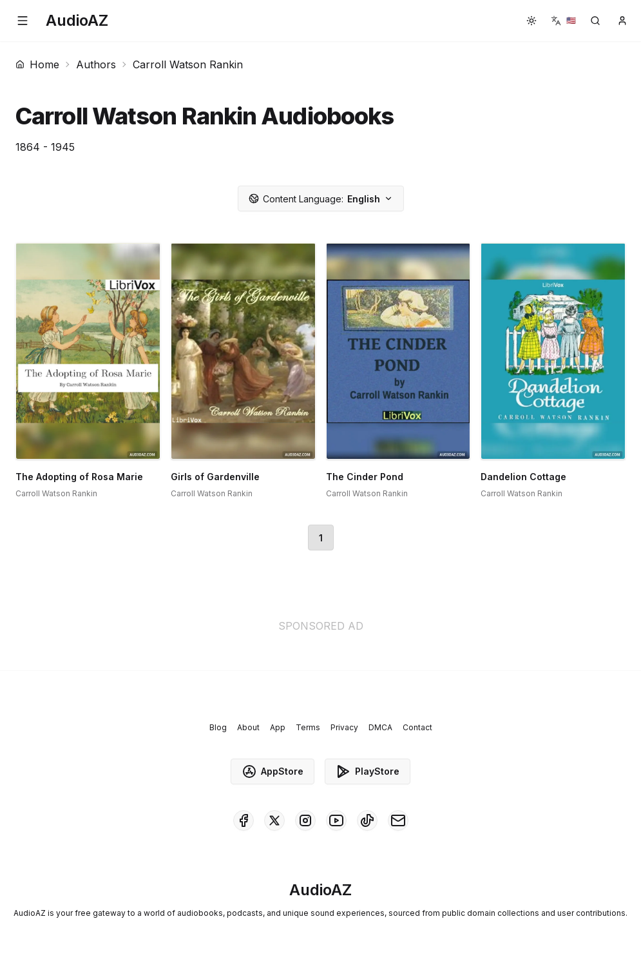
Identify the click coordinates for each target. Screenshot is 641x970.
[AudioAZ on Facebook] (243, 820)
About (248, 727)
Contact (417, 727)
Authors (96, 64)
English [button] (321, 199)
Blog (218, 727)
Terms (308, 727)
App (277, 727)
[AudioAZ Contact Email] (398, 820)
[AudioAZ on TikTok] (367, 820)
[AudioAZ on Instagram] (305, 820)
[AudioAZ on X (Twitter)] (274, 820)
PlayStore (367, 771)
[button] (22, 21)
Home (37, 64)
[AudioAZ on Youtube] (336, 820)
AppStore (272, 771)
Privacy (344, 727)
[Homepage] (77, 21)
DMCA (380, 727)
